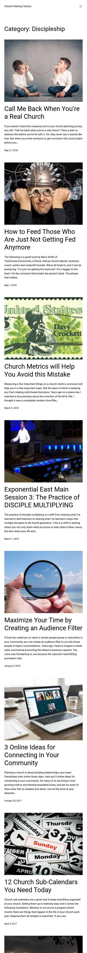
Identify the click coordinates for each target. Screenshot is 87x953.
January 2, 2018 (12, 666)
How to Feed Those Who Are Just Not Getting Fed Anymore (40, 239)
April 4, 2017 (10, 923)
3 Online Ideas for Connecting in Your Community (31, 755)
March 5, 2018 (11, 408)
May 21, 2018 (11, 150)
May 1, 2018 (10, 285)
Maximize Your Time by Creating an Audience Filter (43, 624)
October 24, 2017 (12, 801)
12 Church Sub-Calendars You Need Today (41, 886)
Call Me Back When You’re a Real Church (42, 112)
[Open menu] (81, 6)
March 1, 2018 (11, 539)
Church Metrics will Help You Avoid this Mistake (39, 370)
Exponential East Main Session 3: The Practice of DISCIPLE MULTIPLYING (42, 497)
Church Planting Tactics (17, 6)
